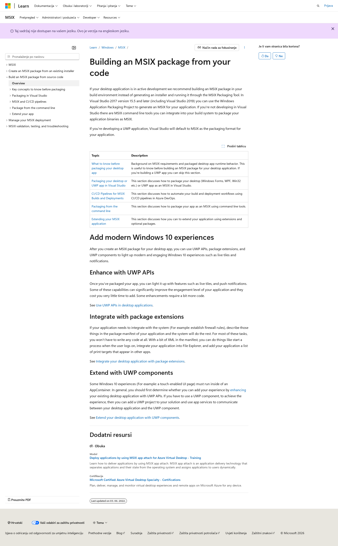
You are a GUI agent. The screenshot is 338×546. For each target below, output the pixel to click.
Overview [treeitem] (18, 83)
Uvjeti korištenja (236, 533)
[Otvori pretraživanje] (318, 6)
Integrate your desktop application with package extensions (140, 361)
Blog (119, 533)
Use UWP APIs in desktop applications (124, 305)
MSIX (121, 47)
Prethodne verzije (99, 533)
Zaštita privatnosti (159, 533)
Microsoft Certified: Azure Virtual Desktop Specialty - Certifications (135, 480)
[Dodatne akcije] (244, 47)
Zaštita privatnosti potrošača (198, 533)
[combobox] (42, 56)
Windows (108, 47)
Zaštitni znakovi (262, 533)
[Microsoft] (8, 6)
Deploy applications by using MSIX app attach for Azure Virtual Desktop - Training (145, 458)
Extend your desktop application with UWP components (137, 417)
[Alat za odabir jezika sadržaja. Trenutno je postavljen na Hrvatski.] (15, 522)
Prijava (328, 5)
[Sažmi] (74, 48)
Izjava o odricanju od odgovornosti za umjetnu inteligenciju (44, 533)
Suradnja (136, 533)
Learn (93, 47)
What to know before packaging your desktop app (108, 168)
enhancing (238, 390)
